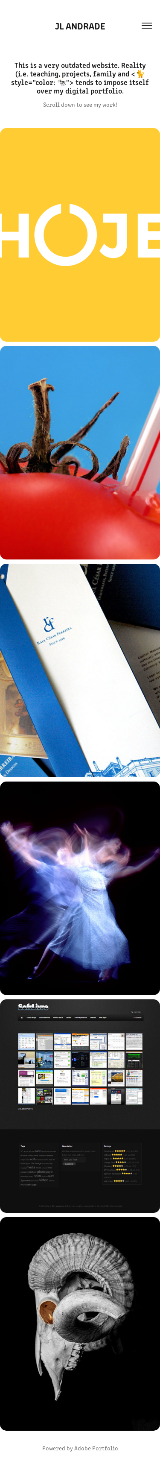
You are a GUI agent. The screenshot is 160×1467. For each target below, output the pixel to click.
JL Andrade (80, 25)
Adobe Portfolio (96, 1448)
